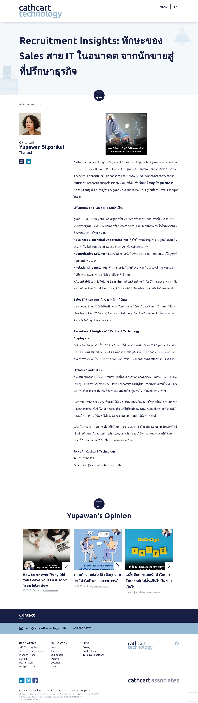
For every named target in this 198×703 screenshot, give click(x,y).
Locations (56, 666)
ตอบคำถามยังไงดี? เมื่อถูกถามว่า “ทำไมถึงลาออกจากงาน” (97, 583)
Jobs (53, 651)
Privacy (87, 651)
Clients (54, 654)
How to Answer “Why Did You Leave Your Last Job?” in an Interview (46, 582)
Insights (55, 662)
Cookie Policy (90, 654)
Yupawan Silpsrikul (53, 595)
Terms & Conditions (93, 658)
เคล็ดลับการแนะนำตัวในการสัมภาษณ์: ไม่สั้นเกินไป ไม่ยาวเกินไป (148, 583)
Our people (57, 658)
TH (175, 6)
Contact (55, 670)
